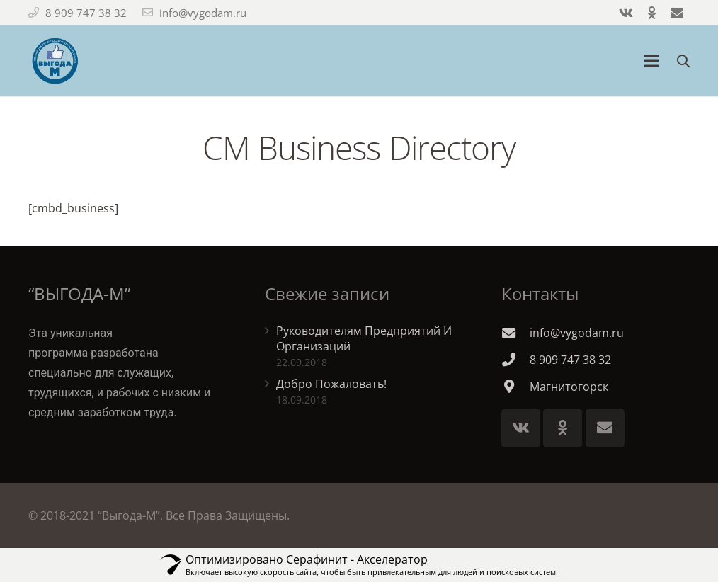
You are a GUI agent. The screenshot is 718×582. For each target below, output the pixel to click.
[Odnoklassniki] (562, 428)
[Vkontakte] (520, 428)
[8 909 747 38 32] (515, 359)
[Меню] (652, 61)
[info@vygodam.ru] (515, 332)
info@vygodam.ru (202, 13)
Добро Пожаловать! (331, 384)
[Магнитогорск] (515, 386)
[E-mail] (605, 428)
